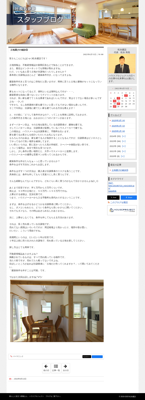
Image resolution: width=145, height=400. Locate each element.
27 (115, 106)
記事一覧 (56, 370)
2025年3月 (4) (118, 120)
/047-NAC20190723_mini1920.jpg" (121, 185)
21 (118, 104)
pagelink (112, 191)
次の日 (66, 367)
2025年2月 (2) (118, 126)
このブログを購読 (119, 202)
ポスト (88, 357)
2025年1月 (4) (118, 131)
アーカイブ (115, 115)
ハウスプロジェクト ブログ (73, 22)
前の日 (46, 367)
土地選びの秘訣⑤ (19, 50)
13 (115, 101)
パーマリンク (17, 356)
